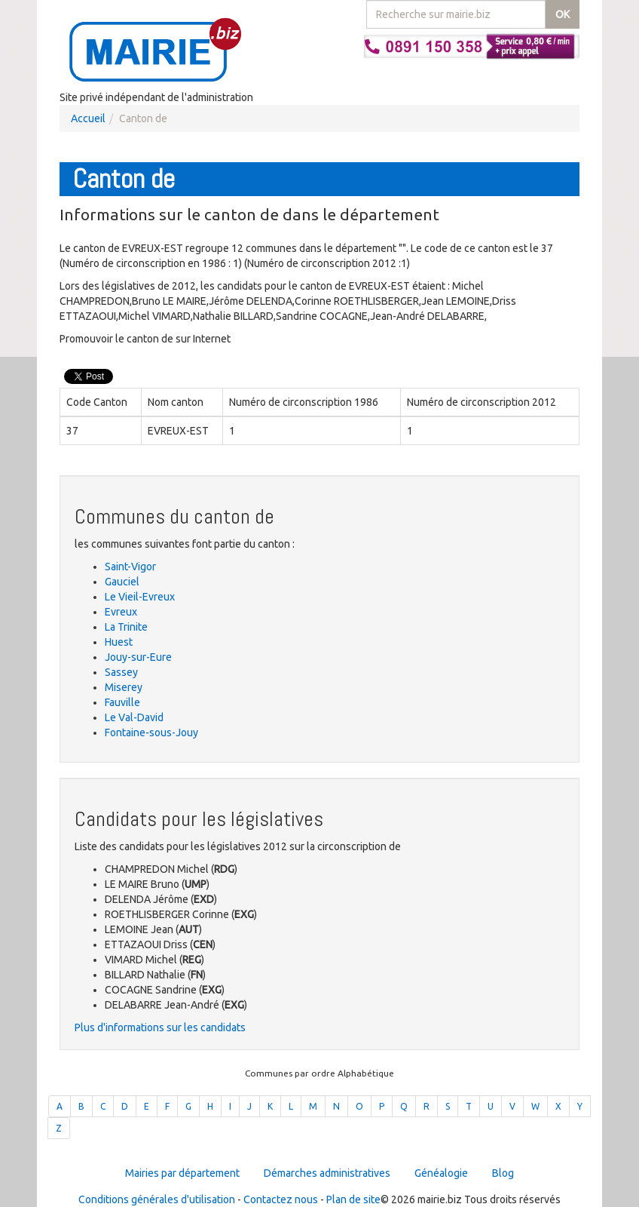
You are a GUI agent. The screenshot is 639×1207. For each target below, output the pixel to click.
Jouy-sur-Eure (138, 657)
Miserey (123, 687)
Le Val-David (134, 717)
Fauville (122, 702)
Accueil (88, 118)
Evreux (121, 612)
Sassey (121, 672)
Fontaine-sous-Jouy (151, 732)
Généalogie (441, 1173)
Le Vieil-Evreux (140, 597)
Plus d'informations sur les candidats (160, 1027)
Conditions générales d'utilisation (156, 1199)
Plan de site (353, 1199)
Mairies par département (182, 1173)
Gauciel (122, 582)
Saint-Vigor (130, 567)
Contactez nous (280, 1199)
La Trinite (126, 627)
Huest (119, 642)
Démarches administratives (327, 1173)
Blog (503, 1173)
